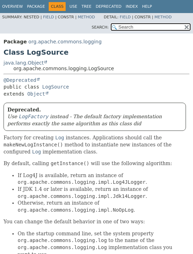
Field (48, 17)
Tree (86, 6)
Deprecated (108, 6)
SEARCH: (100, 27)
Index (132, 6)
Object (36, 94)
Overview (12, 6)
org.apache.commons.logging (65, 41)
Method (86, 17)
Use (73, 6)
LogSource (55, 87)
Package (36, 6)
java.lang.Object (24, 63)
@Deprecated (20, 80)
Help (147, 6)
